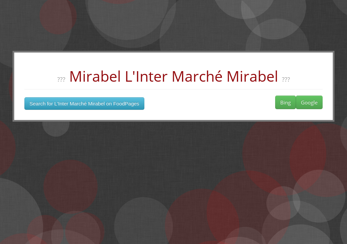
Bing (285, 102)
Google (309, 102)
